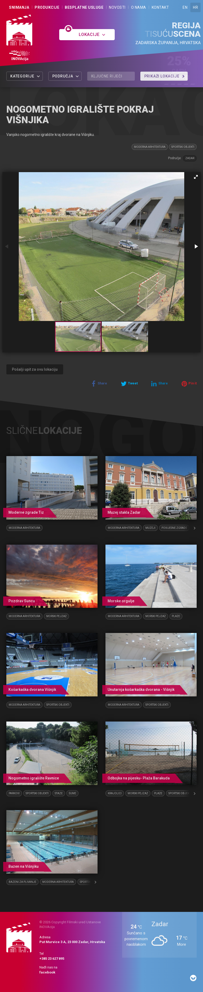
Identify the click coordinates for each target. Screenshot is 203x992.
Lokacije (92, 34)
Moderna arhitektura (149, 146)
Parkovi (14, 793)
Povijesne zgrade (174, 527)
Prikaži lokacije (164, 76)
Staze (59, 793)
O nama (138, 7)
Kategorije (25, 76)
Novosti (117, 7)
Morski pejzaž (56, 616)
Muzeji (150, 527)
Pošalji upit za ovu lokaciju (35, 369)
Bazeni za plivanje (22, 881)
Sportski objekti (182, 146)
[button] (196, 177)
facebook (47, 972)
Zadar (189, 158)
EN (185, 7)
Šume (72, 793)
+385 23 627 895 (51, 959)
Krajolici (115, 793)
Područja (65, 76)
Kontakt (160, 7)
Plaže (176, 616)
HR (195, 7)
